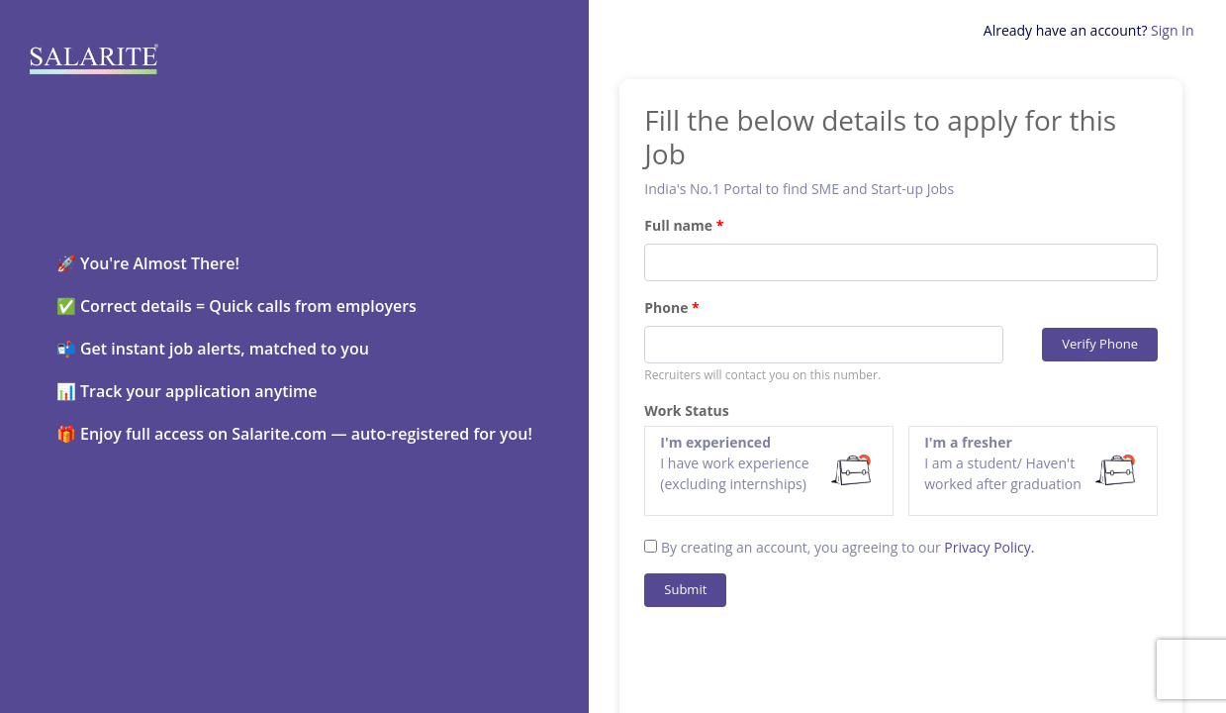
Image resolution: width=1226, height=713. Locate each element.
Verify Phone (1100, 344)
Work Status (686, 410)
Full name (678, 225)
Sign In (1172, 30)
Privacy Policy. (989, 547)
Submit (685, 589)
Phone (666, 307)
